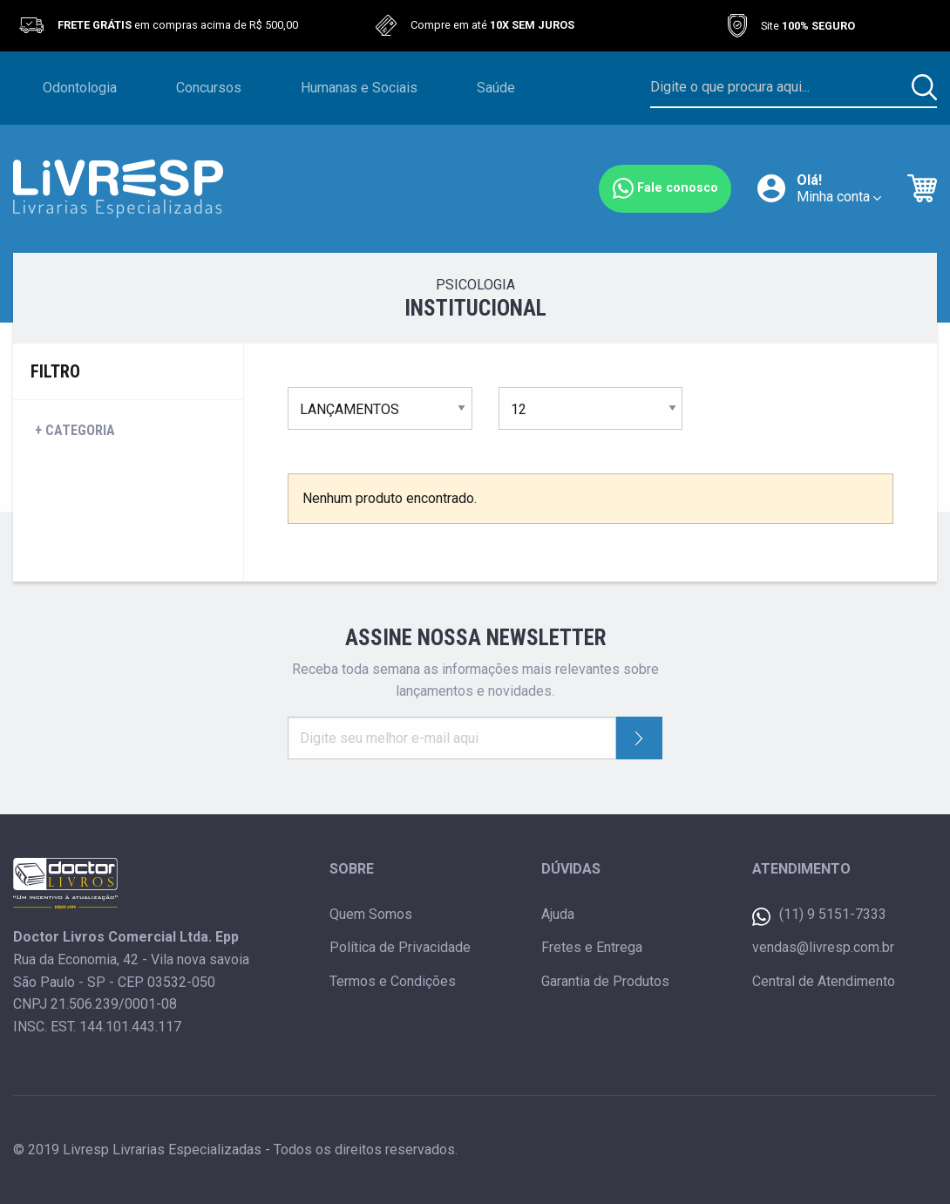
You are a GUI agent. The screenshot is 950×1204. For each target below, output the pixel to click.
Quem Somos (370, 914)
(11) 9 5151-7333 (819, 916)
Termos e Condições (392, 981)
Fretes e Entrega (591, 947)
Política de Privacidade (400, 947)
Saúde (496, 87)
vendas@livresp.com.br (823, 947)
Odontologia (80, 87)
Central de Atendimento (823, 981)
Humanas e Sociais (359, 87)
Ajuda (557, 914)
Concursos (208, 87)
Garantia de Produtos (605, 981)
